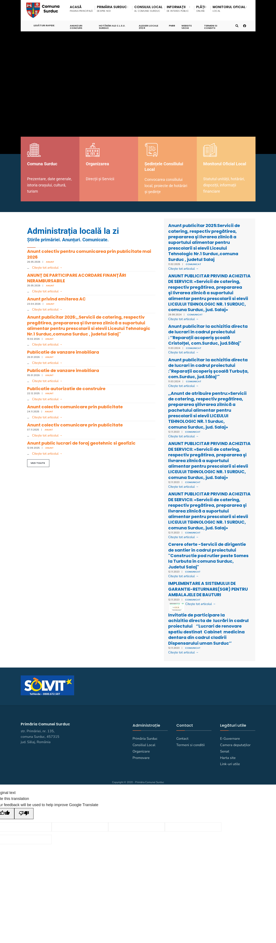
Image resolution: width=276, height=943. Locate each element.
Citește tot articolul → (47, 267)
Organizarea (99, 163)
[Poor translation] (24, 853)
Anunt (50, 262)
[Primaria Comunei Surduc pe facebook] (244, 24)
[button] (38, 469)
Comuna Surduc (43, 163)
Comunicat (193, 264)
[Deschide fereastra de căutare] (236, 24)
